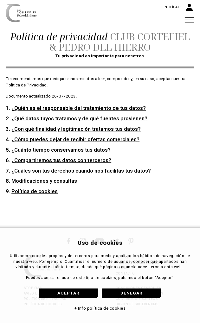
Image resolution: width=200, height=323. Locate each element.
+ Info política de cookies (100, 308)
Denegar (131, 293)
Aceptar (68, 293)
